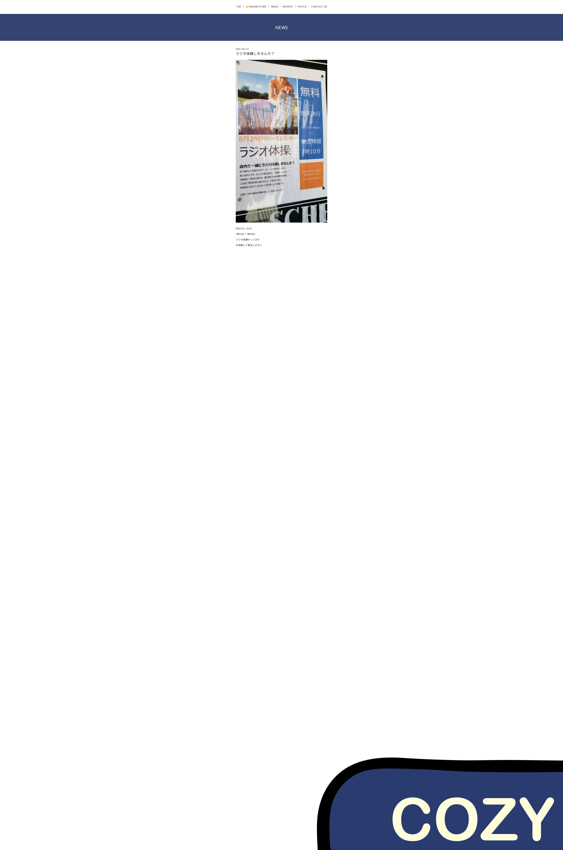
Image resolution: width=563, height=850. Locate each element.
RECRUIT (288, 6)
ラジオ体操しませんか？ (255, 53)
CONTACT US (319, 6)
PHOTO (302, 6)
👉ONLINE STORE (256, 6)
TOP (238, 6)
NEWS (274, 6)
